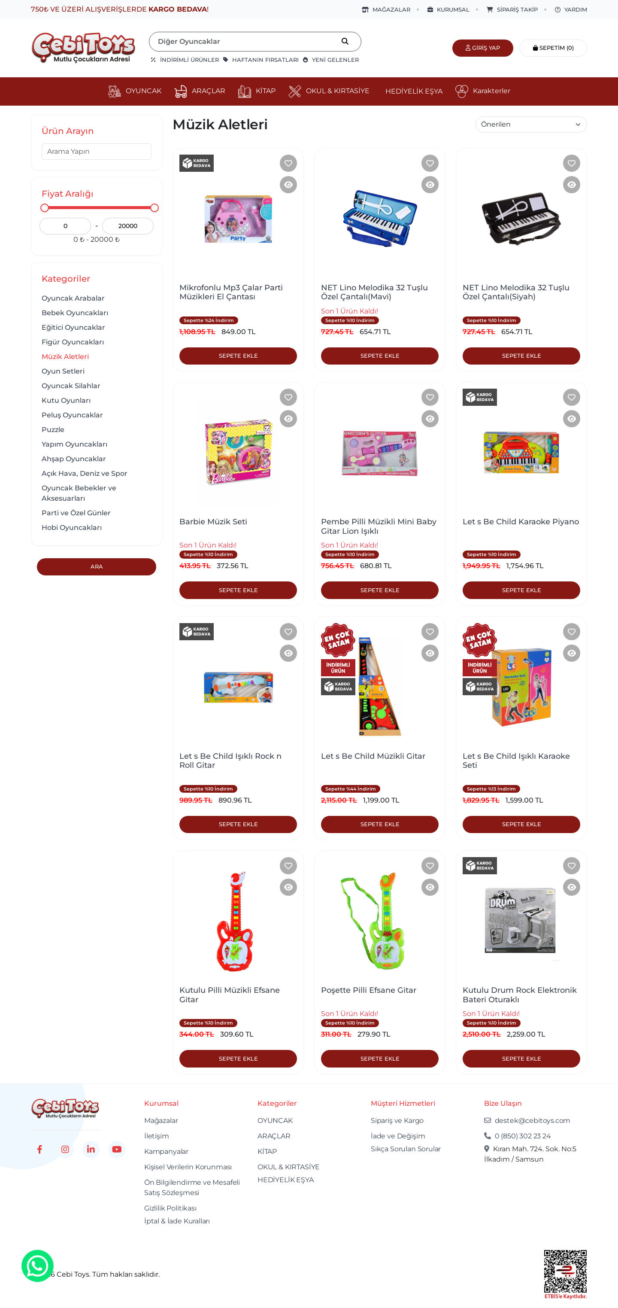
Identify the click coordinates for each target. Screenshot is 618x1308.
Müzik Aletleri (65, 357)
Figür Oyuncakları (73, 342)
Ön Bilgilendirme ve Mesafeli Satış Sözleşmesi (192, 1187)
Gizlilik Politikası (170, 1208)
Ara (97, 566)
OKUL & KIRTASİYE (289, 1167)
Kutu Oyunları (66, 400)
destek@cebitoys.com (527, 1120)
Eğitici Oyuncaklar (73, 327)
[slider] (44, 208)
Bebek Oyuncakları (75, 313)
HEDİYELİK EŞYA (286, 1180)
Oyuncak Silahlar (71, 386)
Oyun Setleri (63, 371)
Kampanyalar (166, 1151)
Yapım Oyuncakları (74, 444)
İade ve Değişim (398, 1136)
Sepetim (553, 47)
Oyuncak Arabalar (73, 298)
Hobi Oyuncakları (72, 527)
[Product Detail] (288, 184)
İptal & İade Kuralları (177, 1221)
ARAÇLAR (274, 1136)
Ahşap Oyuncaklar (74, 459)
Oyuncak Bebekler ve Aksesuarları (79, 493)
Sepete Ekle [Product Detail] (238, 355)
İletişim (156, 1136)
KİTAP (267, 1151)
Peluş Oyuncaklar (72, 415)
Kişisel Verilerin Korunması (188, 1167)
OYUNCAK (275, 1120)
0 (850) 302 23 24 (517, 1136)
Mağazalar (161, 1120)
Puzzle (53, 430)
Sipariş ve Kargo (397, 1120)
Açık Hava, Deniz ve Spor (84, 473)
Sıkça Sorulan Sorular (406, 1149)
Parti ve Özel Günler (76, 513)
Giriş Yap (483, 47)
